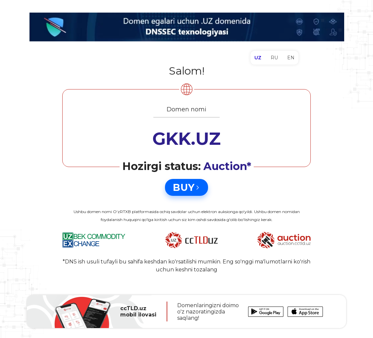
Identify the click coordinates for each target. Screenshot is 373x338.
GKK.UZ (186, 138)
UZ (257, 58)
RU (274, 58)
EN (290, 58)
